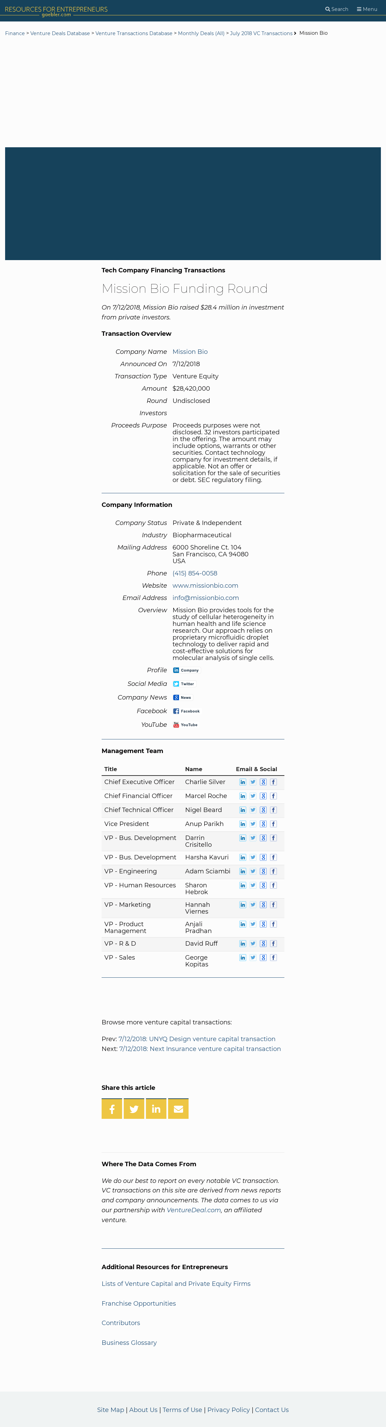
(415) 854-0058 (195, 573)
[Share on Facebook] (112, 1108)
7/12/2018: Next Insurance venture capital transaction (200, 1049)
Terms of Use (182, 1410)
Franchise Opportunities (139, 1303)
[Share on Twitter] (134, 1108)
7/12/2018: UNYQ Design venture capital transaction (197, 1039)
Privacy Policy (228, 1410)
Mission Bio (190, 351)
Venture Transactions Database (134, 33)
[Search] (337, 9)
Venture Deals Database (60, 33)
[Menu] (367, 9)
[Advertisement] (193, 92)
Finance (15, 33)
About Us (143, 1410)
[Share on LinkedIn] (156, 1108)
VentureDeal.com (194, 1210)
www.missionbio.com (205, 585)
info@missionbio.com (206, 598)
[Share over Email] (178, 1108)
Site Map (110, 1410)
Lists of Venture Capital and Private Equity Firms (176, 1284)
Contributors (121, 1323)
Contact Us (272, 1410)
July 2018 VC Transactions (261, 33)
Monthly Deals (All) (201, 33)
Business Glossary (129, 1343)
